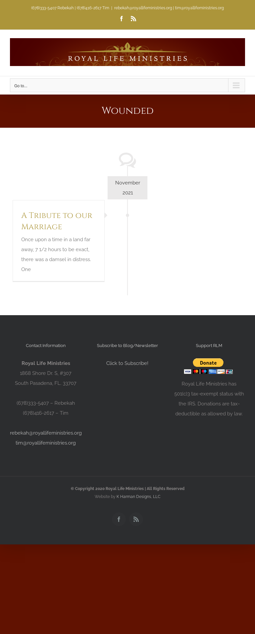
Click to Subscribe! (127, 363)
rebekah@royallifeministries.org (46, 433)
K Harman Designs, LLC (138, 496)
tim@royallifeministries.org (46, 443)
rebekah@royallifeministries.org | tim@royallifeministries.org (169, 8)
